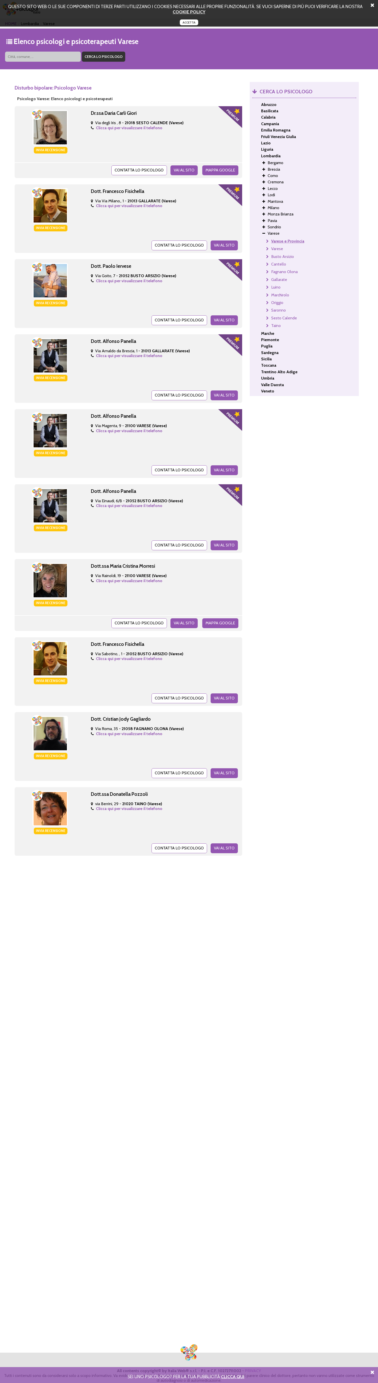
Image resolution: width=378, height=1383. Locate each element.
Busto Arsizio (282, 256)
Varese (277, 248)
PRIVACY (253, 1364)
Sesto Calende (284, 318)
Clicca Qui (232, 1376)
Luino (276, 287)
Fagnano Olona (284, 271)
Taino (276, 325)
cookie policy (189, 11)
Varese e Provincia (287, 241)
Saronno (278, 310)
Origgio (277, 302)
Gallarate (279, 279)
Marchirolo (280, 295)
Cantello (278, 264)
